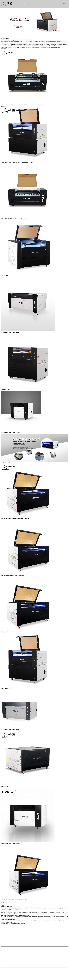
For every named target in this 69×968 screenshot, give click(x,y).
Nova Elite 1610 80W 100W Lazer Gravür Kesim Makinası (15, 518)
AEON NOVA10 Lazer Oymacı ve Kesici (10, 843)
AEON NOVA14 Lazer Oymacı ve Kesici (10, 729)
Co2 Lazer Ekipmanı (5, 38)
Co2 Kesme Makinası (40, 43)
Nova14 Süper (4, 786)
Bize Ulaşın (50, 3)
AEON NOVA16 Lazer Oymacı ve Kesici (10, 332)
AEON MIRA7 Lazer (5, 389)
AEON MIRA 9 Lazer (6, 688)
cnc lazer (64, 41)
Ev (16, 3)
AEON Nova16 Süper (6, 632)
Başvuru (27, 3)
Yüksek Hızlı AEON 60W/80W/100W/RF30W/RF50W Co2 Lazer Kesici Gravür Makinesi (22, 105)
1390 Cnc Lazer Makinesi (30, 43)
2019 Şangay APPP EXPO (6, 906)
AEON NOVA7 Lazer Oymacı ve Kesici (10, 432)
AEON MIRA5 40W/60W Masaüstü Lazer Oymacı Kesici (14, 218)
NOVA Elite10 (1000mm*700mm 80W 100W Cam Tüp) (14, 900)
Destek (44, 3)
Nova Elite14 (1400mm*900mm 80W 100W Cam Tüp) (14, 575)
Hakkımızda (38, 3)
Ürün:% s (21, 3)
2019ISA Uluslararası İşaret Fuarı (8, 919)
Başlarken (3, 37)
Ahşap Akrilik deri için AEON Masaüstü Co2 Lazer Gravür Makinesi (17, 162)
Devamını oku (3, 106)
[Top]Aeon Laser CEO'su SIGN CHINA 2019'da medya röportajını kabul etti (17, 910)
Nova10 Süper (4, 275)
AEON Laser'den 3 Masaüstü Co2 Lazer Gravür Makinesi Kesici (15, 915)
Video (31, 3)
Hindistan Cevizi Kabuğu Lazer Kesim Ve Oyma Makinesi (13, 43)
